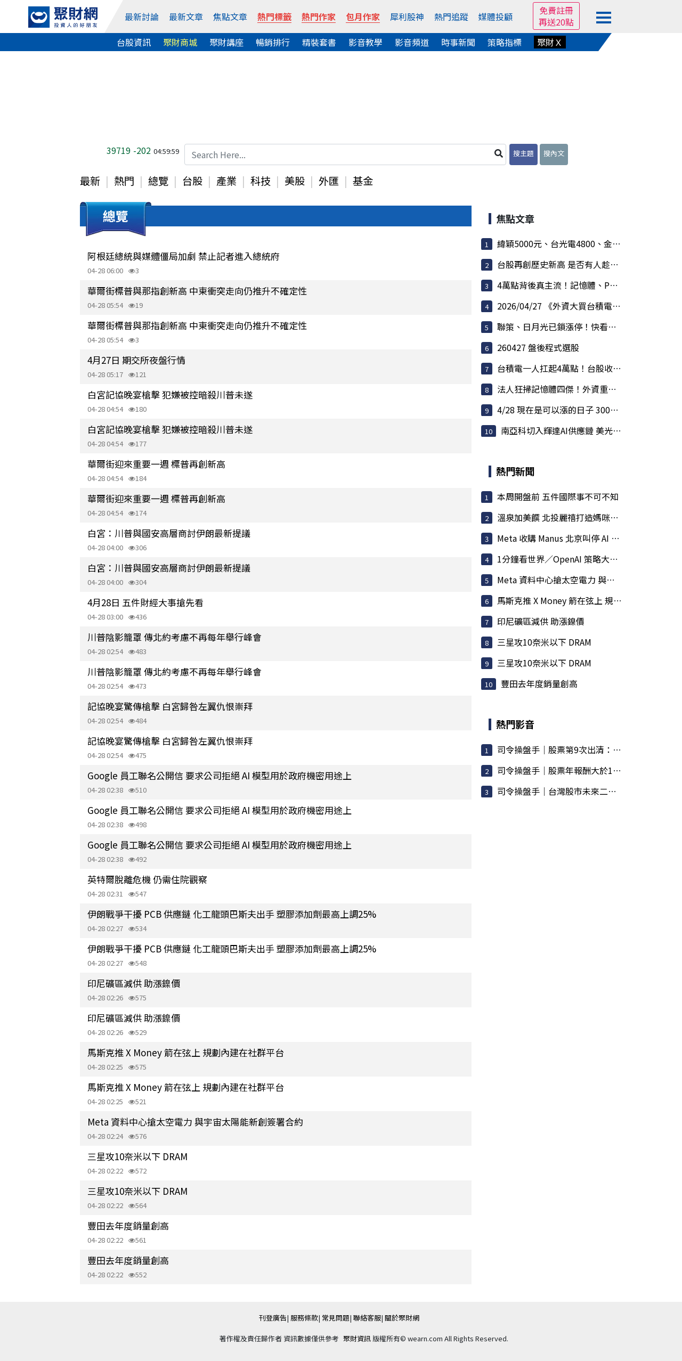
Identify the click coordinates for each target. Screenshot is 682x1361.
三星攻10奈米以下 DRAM (137, 1156)
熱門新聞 (515, 471)
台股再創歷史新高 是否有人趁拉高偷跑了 (575, 264)
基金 (363, 180)
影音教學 (365, 42)
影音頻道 (412, 42)
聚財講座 (226, 42)
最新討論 (142, 16)
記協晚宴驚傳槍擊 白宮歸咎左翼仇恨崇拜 (170, 706)
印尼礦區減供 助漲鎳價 (133, 983)
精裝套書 (319, 42)
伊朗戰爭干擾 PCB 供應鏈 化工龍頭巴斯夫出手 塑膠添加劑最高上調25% (231, 913)
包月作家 (363, 16)
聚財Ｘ (550, 42)
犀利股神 (407, 16)
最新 (90, 180)
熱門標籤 (274, 16)
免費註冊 (556, 10)
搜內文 (553, 153)
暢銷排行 (273, 42)
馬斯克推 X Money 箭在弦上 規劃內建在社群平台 (185, 1052)
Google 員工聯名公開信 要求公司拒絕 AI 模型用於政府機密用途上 (219, 775)
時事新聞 (458, 42)
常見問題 (336, 1318)
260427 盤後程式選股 (538, 347)
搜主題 (523, 153)
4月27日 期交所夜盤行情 (136, 359)
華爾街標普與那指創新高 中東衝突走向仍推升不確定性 (197, 290)
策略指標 (505, 42)
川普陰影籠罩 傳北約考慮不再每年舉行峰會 (174, 636)
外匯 (329, 180)
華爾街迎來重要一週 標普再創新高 (156, 463)
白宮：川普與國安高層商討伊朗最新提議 (168, 533)
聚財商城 (180, 42)
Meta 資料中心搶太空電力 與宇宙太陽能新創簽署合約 (195, 1121)
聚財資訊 (357, 1338)
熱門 (124, 180)
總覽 (158, 180)
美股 (295, 180)
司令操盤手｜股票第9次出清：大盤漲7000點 (581, 749)
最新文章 (186, 16)
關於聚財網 (402, 1318)
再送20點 (556, 22)
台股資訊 (134, 42)
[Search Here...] (345, 154)
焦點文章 (230, 16)
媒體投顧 (495, 16)
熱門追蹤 (451, 16)
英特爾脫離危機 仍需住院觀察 (147, 879)
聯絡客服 (367, 1318)
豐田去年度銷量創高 (128, 1225)
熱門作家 (319, 16)
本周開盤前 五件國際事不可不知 (558, 496)
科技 (260, 180)
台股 (192, 180)
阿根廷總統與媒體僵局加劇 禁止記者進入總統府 (183, 256)
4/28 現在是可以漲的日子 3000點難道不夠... (580, 409)
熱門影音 (515, 724)
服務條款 (304, 1318)
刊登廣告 (273, 1318)
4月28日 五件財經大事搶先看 (145, 602)
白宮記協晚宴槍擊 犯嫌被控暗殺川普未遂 (170, 394)
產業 (226, 180)
